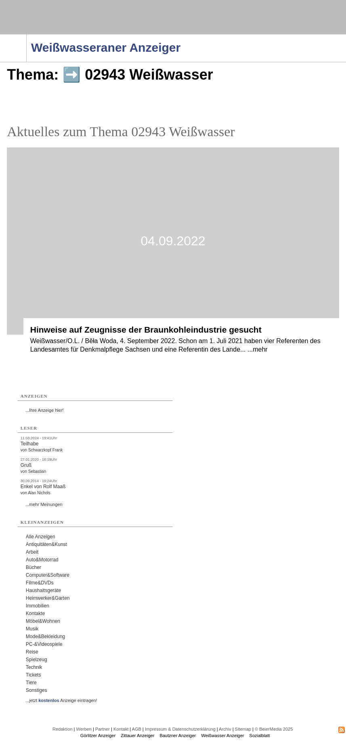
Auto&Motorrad (42, 560)
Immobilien (37, 606)
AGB (136, 729)
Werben (84, 729)
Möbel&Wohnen (43, 621)
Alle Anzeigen (40, 537)
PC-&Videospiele (44, 644)
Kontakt (120, 729)
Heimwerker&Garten (48, 598)
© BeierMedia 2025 (274, 729)
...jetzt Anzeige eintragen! (61, 700)
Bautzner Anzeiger (177, 735)
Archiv (225, 729)
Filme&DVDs (40, 583)
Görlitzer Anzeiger (97, 735)
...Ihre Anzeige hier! (44, 410)
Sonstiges (36, 690)
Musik (32, 629)
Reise (32, 652)
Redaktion (62, 729)
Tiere (31, 683)
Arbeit (32, 552)
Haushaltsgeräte (43, 590)
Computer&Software (47, 575)
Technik (34, 667)
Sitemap (243, 729)
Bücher (33, 567)
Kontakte (35, 613)
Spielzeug (36, 660)
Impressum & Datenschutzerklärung (180, 729)
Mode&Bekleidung (45, 636)
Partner (102, 729)
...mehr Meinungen (44, 504)
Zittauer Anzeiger (137, 735)
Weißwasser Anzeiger (222, 735)
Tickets (33, 675)
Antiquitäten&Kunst (46, 544)
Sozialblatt (260, 735)
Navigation (26, 36)
